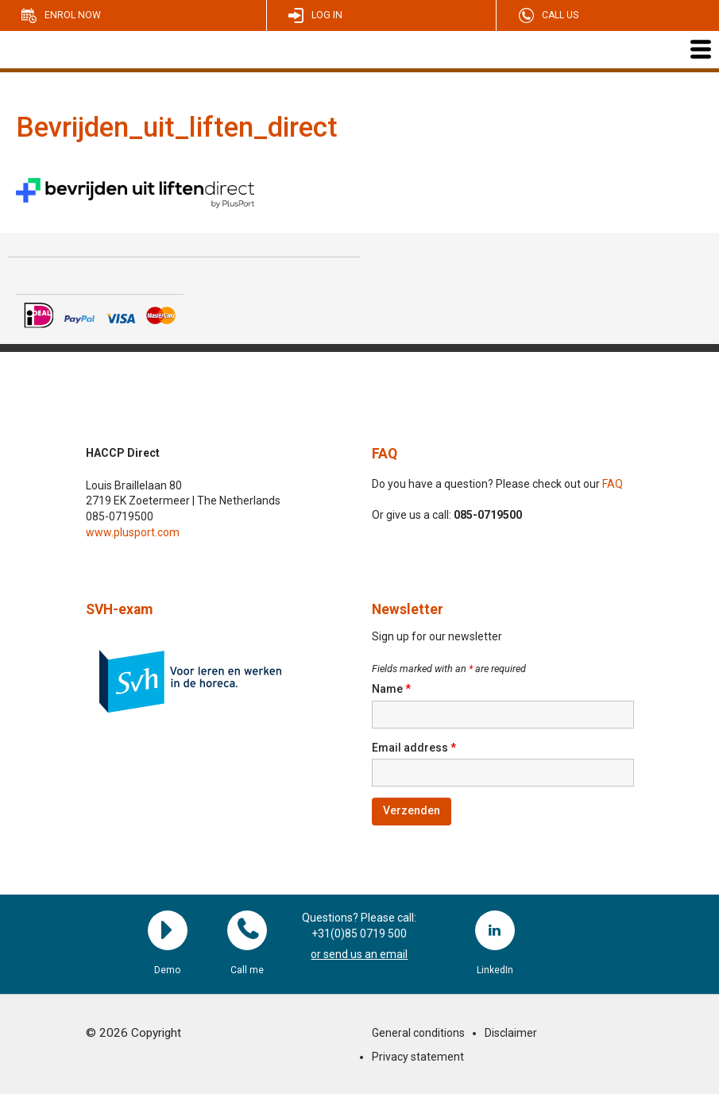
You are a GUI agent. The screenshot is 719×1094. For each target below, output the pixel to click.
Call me (247, 930)
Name (391, 688)
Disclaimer (511, 1032)
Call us (560, 15)
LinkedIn (495, 930)
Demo (167, 930)
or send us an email (359, 954)
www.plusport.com (133, 532)
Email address (414, 747)
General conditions (418, 1032)
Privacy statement (418, 1056)
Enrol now (72, 15)
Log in (326, 15)
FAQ (384, 454)
